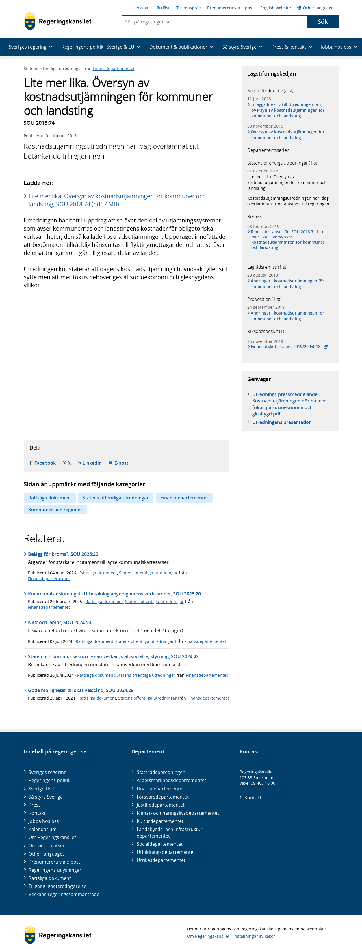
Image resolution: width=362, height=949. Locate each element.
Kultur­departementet (160, 821)
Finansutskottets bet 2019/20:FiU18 (286, 346)
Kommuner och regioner (55, 509)
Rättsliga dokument (49, 497)
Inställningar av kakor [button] (254, 936)
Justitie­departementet (161, 805)
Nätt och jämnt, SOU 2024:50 (59, 622)
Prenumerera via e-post (230, 7)
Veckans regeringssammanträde (64, 894)
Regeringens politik (49, 780)
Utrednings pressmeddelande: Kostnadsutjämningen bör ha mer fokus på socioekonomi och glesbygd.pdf (289, 404)
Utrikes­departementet (161, 860)
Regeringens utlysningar (55, 870)
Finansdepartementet (114, 68)
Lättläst (162, 7)
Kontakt (37, 813)
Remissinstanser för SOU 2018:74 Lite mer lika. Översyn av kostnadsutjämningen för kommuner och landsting (288, 239)
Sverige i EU (41, 789)
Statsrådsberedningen (161, 772)
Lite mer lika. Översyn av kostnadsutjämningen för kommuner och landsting (286, 182)
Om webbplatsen (47, 845)
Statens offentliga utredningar (116, 497)
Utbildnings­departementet (166, 852)
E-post (121, 463)
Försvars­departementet (163, 797)
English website (275, 7)
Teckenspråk (188, 7)
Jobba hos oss (44, 821)
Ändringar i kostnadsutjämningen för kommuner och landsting (287, 283)
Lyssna (141, 7)
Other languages (316, 7)
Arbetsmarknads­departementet (171, 780)
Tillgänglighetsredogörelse (57, 886)
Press (35, 805)
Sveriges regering (47, 772)
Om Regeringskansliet (52, 837)
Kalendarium (43, 829)
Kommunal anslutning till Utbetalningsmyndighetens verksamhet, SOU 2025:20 (114, 594)
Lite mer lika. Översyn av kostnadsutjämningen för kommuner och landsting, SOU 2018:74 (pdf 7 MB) (117, 200)
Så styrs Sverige (46, 797)
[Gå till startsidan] (58, 20)
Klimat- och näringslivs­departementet (178, 813)
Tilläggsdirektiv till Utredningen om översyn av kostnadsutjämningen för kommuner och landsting (287, 110)
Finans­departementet (160, 789)
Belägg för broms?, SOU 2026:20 (63, 554)
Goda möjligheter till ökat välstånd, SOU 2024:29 (80, 690)
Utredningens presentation (282, 422)
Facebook (45, 463)
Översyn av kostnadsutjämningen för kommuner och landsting (288, 134)
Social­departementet (160, 844)
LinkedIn (92, 463)
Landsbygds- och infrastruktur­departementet (170, 832)
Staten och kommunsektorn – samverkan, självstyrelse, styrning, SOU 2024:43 (113, 656)
